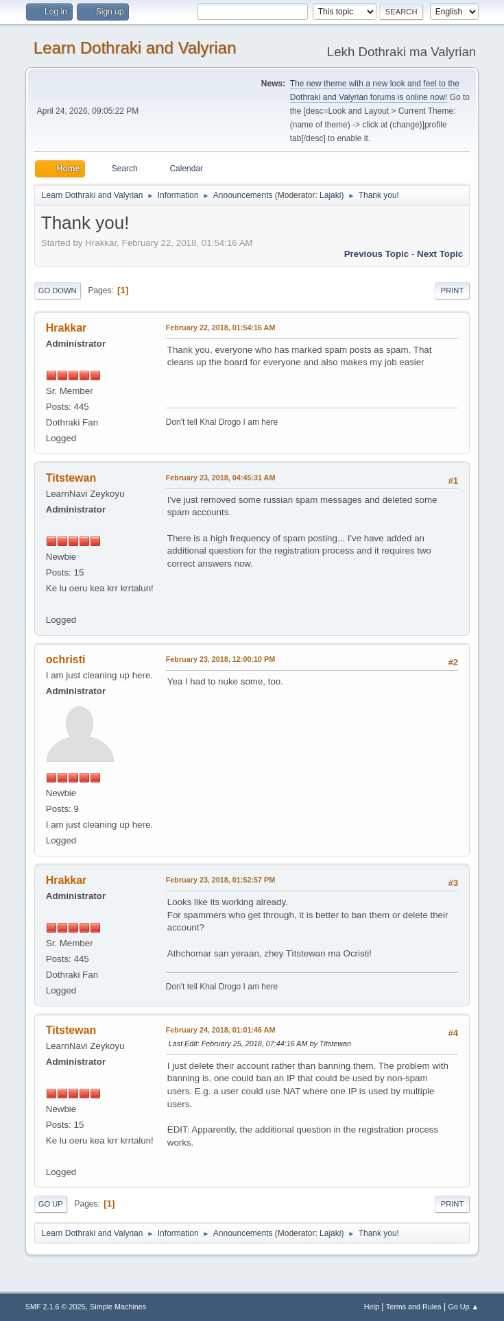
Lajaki (330, 195)
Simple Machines (118, 1307)
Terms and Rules (414, 1307)
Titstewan (71, 478)
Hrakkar (66, 328)
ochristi (66, 659)
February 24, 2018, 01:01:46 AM (221, 1030)
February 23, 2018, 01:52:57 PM (220, 880)
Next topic (440, 254)
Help (371, 1307)
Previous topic (376, 254)
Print (452, 290)
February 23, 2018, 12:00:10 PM (220, 659)
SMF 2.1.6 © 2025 (55, 1307)
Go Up (50, 1204)
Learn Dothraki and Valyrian (135, 47)
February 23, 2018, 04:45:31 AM (221, 477)
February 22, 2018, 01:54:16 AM (221, 327)
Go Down (57, 290)
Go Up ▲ (463, 1307)
